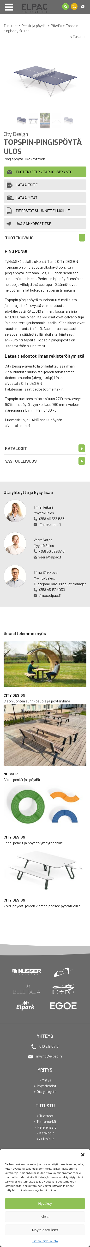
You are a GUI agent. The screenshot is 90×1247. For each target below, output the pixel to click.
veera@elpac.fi (50, 557)
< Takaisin (78, 36)
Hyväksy (45, 1203)
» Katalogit (45, 1133)
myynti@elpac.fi (49, 1056)
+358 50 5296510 (51, 551)
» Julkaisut (45, 1138)
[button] (82, 1154)
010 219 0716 (49, 1046)
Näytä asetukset (45, 1230)
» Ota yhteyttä (45, 1091)
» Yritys (45, 1080)
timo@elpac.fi (49, 595)
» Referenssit (45, 1127)
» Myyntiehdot (45, 1085)
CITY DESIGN (31, 383)
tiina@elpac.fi (49, 524)
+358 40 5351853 (51, 518)
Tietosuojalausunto (45, 1240)
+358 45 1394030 (51, 589)
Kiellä (45, 1217)
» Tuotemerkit (45, 1121)
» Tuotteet (45, 1115)
